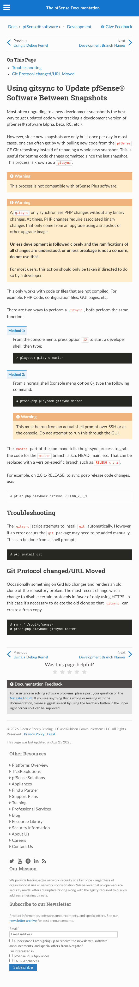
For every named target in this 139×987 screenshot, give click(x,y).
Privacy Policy (34, 734)
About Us (20, 834)
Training (19, 803)
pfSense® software (40, 27)
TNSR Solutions (26, 772)
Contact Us (22, 847)
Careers (19, 840)
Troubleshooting (26, 68)
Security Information (31, 828)
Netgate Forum (21, 698)
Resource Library (27, 822)
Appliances (22, 784)
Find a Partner (25, 790)
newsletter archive (23, 920)
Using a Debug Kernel (31, 45)
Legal (51, 734)
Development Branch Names (102, 45)
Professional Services (31, 809)
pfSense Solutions (28, 778)
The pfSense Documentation (73, 8)
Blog (16, 815)
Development (79, 27)
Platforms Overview (30, 765)
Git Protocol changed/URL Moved (43, 74)
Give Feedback (118, 27)
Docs (12, 27)
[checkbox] (69, 959)
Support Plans (25, 797)
